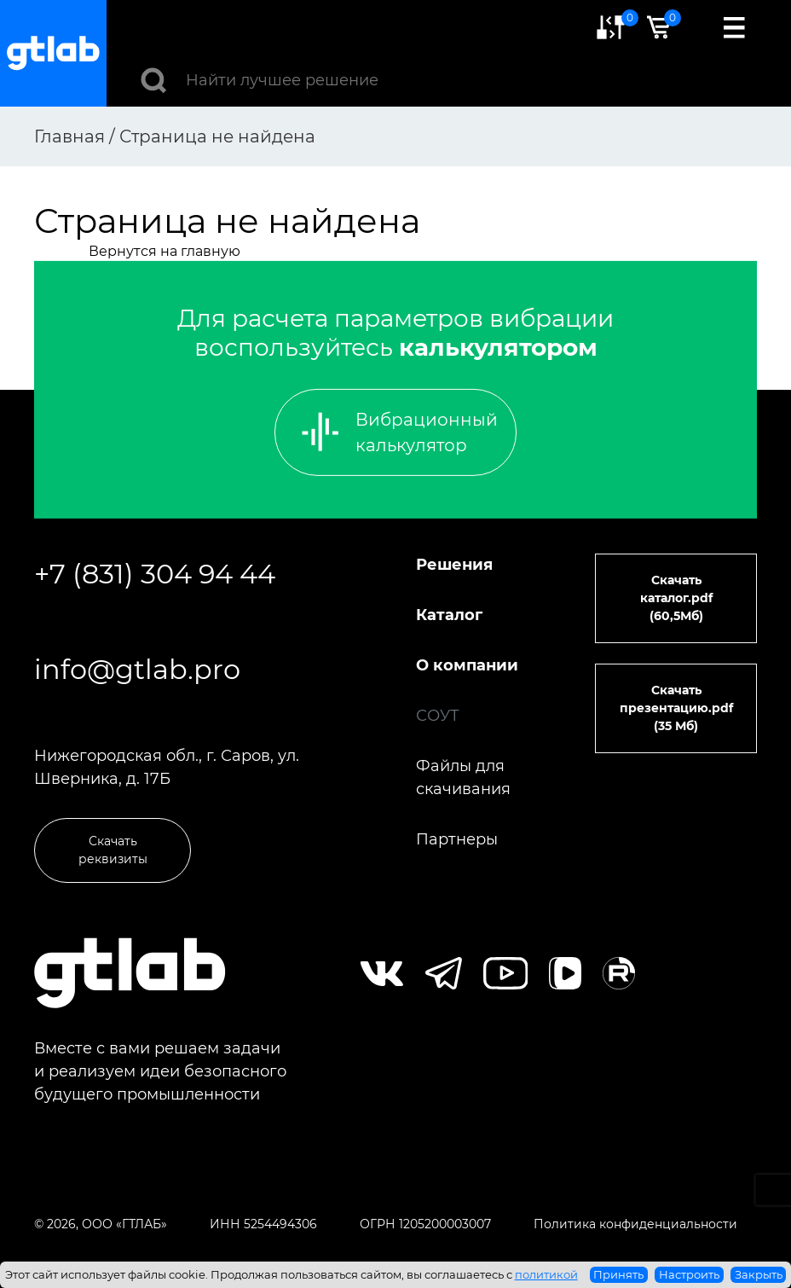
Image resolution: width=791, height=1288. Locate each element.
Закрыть (758, 1274)
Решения (454, 564)
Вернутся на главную (164, 251)
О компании (467, 665)
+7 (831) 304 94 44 (154, 573)
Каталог (449, 615)
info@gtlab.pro (137, 669)
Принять (618, 1274)
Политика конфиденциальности (635, 1224)
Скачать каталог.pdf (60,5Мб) (676, 598)
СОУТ (437, 715)
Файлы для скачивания (463, 777)
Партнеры (457, 839)
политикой (546, 1274)
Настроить (689, 1274)
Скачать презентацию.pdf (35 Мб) (676, 708)
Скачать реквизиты (112, 850)
